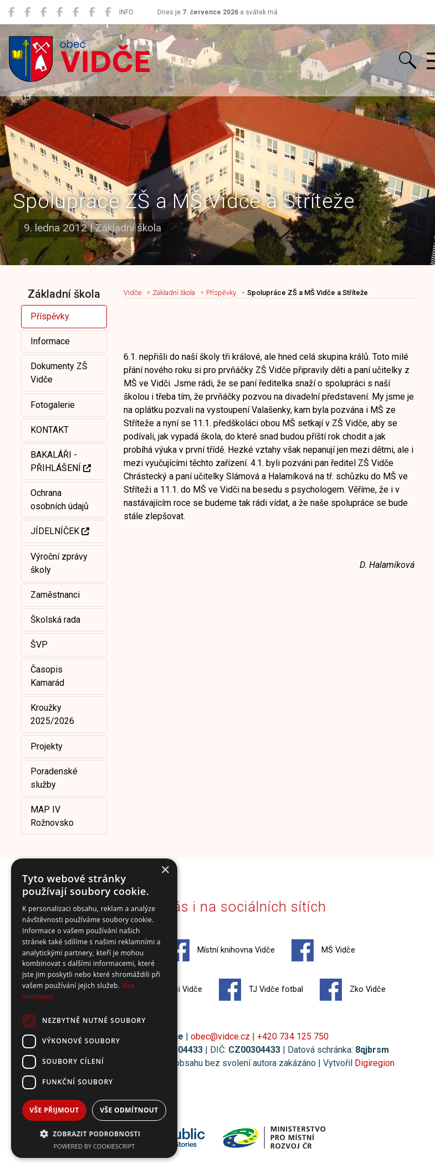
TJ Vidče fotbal (261, 990)
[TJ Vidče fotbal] (92, 12)
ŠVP (39, 644)
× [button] (165, 870)
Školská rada (55, 619)
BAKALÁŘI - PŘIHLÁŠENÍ (60, 461)
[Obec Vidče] (11, 12)
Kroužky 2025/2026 (52, 714)
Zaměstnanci (55, 594)
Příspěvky (49, 316)
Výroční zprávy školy (59, 563)
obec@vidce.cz (220, 1036)
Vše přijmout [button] (54, 1110)
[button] (94, 1133)
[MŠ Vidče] (43, 12)
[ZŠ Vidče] (60, 12)
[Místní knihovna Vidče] (27, 12)
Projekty (46, 746)
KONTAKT (49, 430)
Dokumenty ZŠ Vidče (59, 373)
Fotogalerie (52, 405)
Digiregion (375, 1063)
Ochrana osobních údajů (59, 499)
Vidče (132, 292)
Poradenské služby (54, 778)
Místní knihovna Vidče (221, 950)
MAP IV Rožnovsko (52, 816)
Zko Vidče (353, 990)
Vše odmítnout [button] (129, 1110)
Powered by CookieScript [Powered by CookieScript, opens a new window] (94, 1146)
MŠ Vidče (323, 950)
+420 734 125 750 (293, 1036)
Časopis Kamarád (47, 676)
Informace (50, 341)
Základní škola (173, 292)
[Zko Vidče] (108, 12)
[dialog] (94, 1008)
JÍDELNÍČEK (59, 531)
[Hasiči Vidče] (76, 12)
